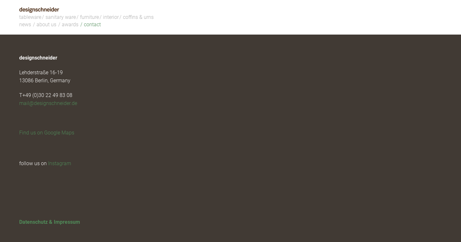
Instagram (59, 163)
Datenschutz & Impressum (49, 222)
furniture (89, 17)
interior (111, 17)
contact (92, 24)
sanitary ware (60, 17)
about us (46, 24)
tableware (30, 17)
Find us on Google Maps (46, 133)
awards (70, 24)
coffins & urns (138, 17)
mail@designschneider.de (48, 103)
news (25, 24)
